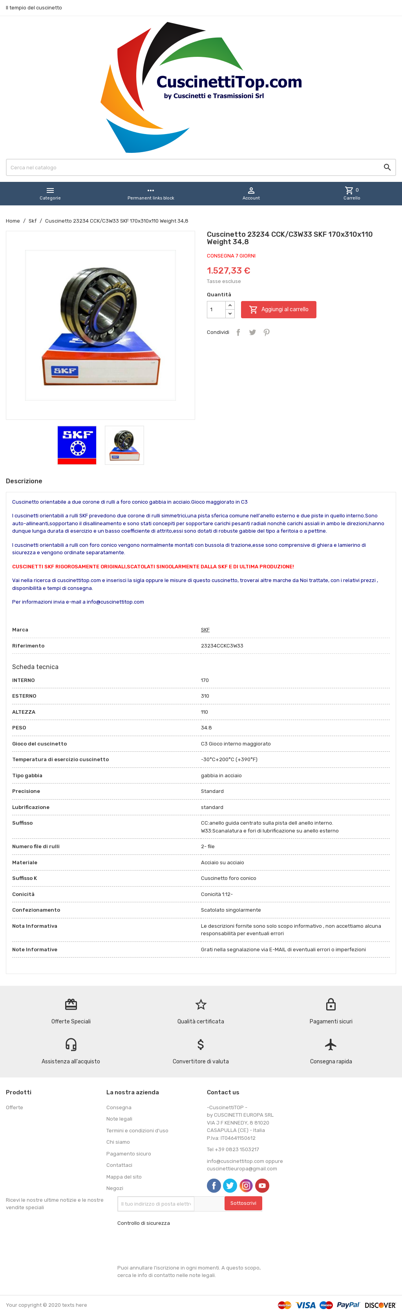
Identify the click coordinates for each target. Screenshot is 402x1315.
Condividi (238, 332)
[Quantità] (216, 309)
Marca (20, 630)
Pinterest (266, 332)
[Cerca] (201, 167)
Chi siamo (118, 1142)
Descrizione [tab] (24, 481)
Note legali (119, 1119)
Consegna (119, 1107)
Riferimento (28, 646)
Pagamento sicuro (128, 1154)
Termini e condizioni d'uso (137, 1131)
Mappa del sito (124, 1177)
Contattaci (119, 1165)
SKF (205, 630)
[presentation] (177, 1245)
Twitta (252, 332)
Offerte (14, 1107)
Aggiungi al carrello (279, 309)
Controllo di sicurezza (143, 1223)
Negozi (114, 1188)
